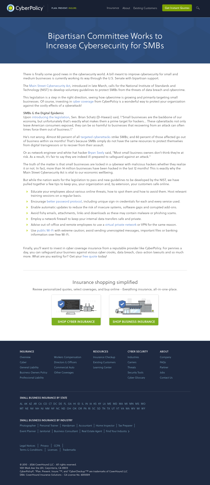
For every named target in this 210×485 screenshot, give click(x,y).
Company (165, 357)
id (78, 404)
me (109, 404)
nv (32, 408)
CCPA (57, 445)
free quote (90, 256)
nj (42, 408)
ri (89, 408)
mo (143, 404)
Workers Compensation (67, 357)
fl (65, 404)
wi (138, 408)
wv (133, 408)
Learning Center (102, 367)
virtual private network (120, 224)
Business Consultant (66, 431)
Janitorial (45, 431)
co (45, 404)
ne (26, 408)
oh (69, 408)
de (60, 404)
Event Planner (28, 431)
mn (131, 404)
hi (74, 404)
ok (74, 408)
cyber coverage (83, 101)
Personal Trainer (49, 425)
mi (126, 404)
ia (91, 404)
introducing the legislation (50, 117)
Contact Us (166, 377)
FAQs (163, 362)
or (80, 408)
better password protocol (64, 201)
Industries (133, 357)
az (30, 404)
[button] (114, 9)
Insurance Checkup (104, 357)
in (86, 404)
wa (127, 408)
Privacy (45, 445)
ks (95, 404)
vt (117, 408)
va (122, 408)
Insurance (113, 8)
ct (50, 404)
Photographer (28, 425)
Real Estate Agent (92, 431)
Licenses (52, 450)
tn (103, 408)
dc (55, 404)
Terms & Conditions (31, 450)
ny (52, 408)
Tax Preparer (125, 425)
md (115, 404)
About (126, 8)
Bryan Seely (96, 152)
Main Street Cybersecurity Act (49, 85)
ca (40, 404)
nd (63, 408)
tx (108, 408)
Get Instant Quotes (177, 8)
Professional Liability (32, 377)
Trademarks (69, 450)
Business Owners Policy (33, 372)
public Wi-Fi (45, 230)
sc (93, 408)
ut (113, 408)
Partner (164, 367)
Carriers (132, 362)
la (104, 404)
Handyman (68, 425)
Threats (132, 367)
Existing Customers (145, 8)
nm (47, 408)
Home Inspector (105, 425)
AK (25, 404)
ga (69, 404)
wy (143, 408)
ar (35, 404)
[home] (42, 7)
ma (121, 404)
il (83, 404)
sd (98, 408)
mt (21, 408)
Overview (25, 357)
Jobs (162, 372)
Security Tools (135, 372)
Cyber (23, 362)
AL (21, 404)
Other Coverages (64, 372)
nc (58, 408)
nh (37, 408)
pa (85, 408)
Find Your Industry (116, 431)
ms (137, 404)
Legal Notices (27, 445)
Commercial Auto (64, 367)
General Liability (29, 367)
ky (99, 404)
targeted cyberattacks (96, 136)
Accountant (85, 425)
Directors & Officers (65, 362)
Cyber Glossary (136, 377)
